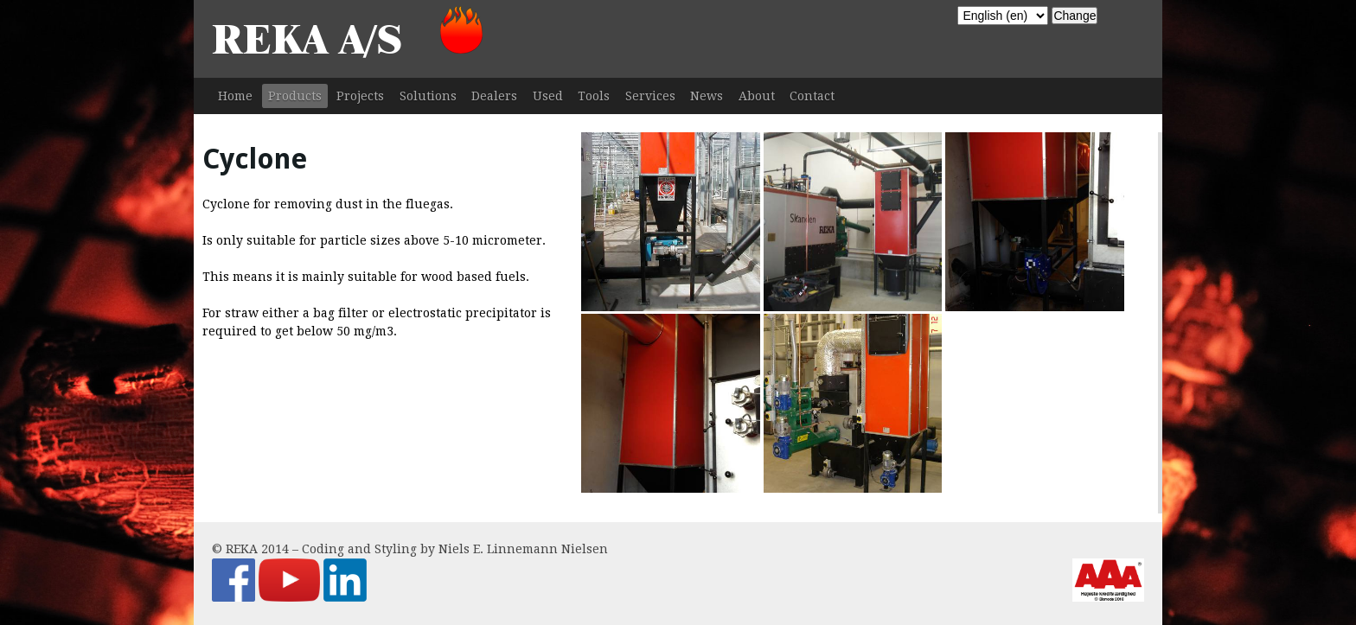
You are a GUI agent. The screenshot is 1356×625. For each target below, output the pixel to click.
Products (295, 96)
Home (235, 96)
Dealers (494, 96)
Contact (812, 96)
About (757, 96)
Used (548, 96)
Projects (360, 96)
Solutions (428, 96)
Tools (594, 96)
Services (650, 96)
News (706, 96)
